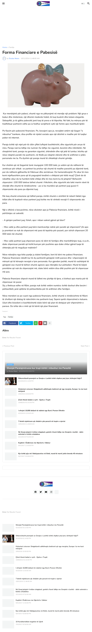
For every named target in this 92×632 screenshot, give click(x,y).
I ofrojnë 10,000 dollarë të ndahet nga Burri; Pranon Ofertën (41, 411)
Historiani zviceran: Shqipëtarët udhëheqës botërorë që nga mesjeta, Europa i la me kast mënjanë (52, 390)
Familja (11, 47)
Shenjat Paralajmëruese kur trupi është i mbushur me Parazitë (39, 525)
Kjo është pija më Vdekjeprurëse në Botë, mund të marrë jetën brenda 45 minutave (50, 454)
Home (4, 47)
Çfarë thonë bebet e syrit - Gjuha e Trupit (34, 400)
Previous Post (9, 346)
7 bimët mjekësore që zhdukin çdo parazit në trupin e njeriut (41, 421)
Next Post (84, 346)
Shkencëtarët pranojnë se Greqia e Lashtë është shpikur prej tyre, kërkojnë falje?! (50, 378)
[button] (3, 4)
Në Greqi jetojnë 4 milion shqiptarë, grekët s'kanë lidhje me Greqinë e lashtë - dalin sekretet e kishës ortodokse (50, 433)
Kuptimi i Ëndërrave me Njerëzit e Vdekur (34, 443)
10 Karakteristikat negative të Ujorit (29, 622)
